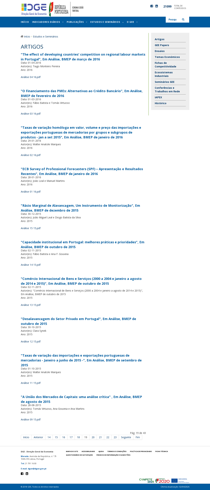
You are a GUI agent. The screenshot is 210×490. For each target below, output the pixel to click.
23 (115, 437)
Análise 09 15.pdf (31, 419)
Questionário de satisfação (79, 455)
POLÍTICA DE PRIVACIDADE (141, 451)
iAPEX (158, 97)
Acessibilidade (88, 451)
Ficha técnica (161, 451)
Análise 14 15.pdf (31, 264)
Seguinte (126, 437)
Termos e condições (116, 451)
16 (63, 437)
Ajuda (101, 451)
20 (93, 437)
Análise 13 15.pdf (31, 305)
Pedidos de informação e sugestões (113, 455)
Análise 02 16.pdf (31, 155)
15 (56, 437)
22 (107, 437)
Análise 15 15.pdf (31, 228)
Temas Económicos (167, 57)
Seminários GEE (164, 82)
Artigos (159, 39)
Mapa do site (72, 451)
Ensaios (160, 51)
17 (71, 437)
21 (100, 437)
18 (78, 437)
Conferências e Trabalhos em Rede (167, 89)
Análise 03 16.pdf (31, 113)
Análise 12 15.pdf (31, 341)
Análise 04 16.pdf (31, 77)
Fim (138, 437)
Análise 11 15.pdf (31, 383)
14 (49, 437)
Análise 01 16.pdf (31, 191)
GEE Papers (162, 45)
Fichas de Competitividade (165, 64)
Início (26, 437)
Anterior (38, 437)
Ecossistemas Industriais (164, 74)
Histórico (160, 103)
